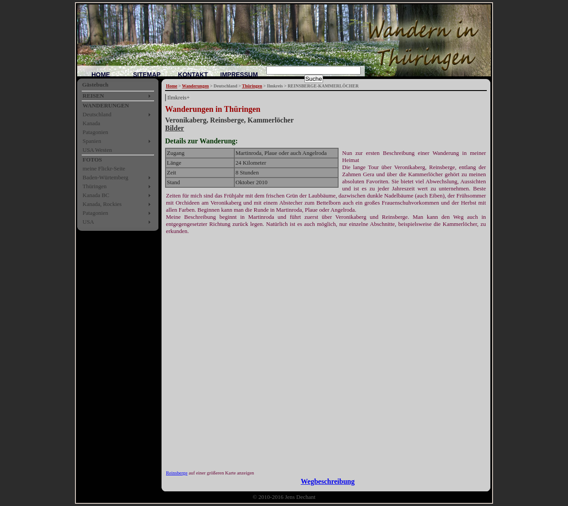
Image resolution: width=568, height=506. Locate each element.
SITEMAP (147, 74)
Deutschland (97, 114)
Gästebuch (95, 84)
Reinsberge (177, 472)
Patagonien (95, 132)
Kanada (91, 123)
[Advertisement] (269, 248)
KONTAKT (193, 74)
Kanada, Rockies (102, 204)
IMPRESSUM (239, 74)
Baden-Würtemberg (105, 177)
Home (172, 85)
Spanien (92, 141)
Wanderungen (195, 85)
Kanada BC (96, 195)
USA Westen (97, 149)
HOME (100, 74)
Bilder (174, 128)
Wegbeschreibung (328, 481)
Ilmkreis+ (178, 97)
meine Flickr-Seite (104, 168)
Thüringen (94, 186)
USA (88, 221)
